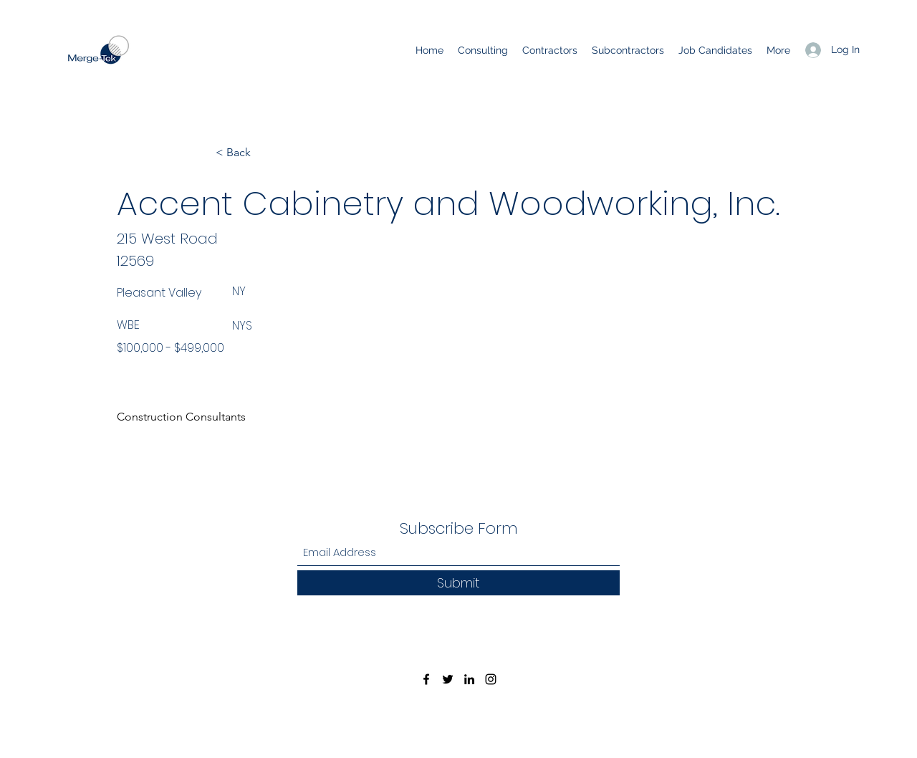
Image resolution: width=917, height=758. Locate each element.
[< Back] (263, 152)
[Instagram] (491, 679)
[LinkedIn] (469, 679)
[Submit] (458, 582)
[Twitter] (448, 679)
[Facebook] (426, 679)
